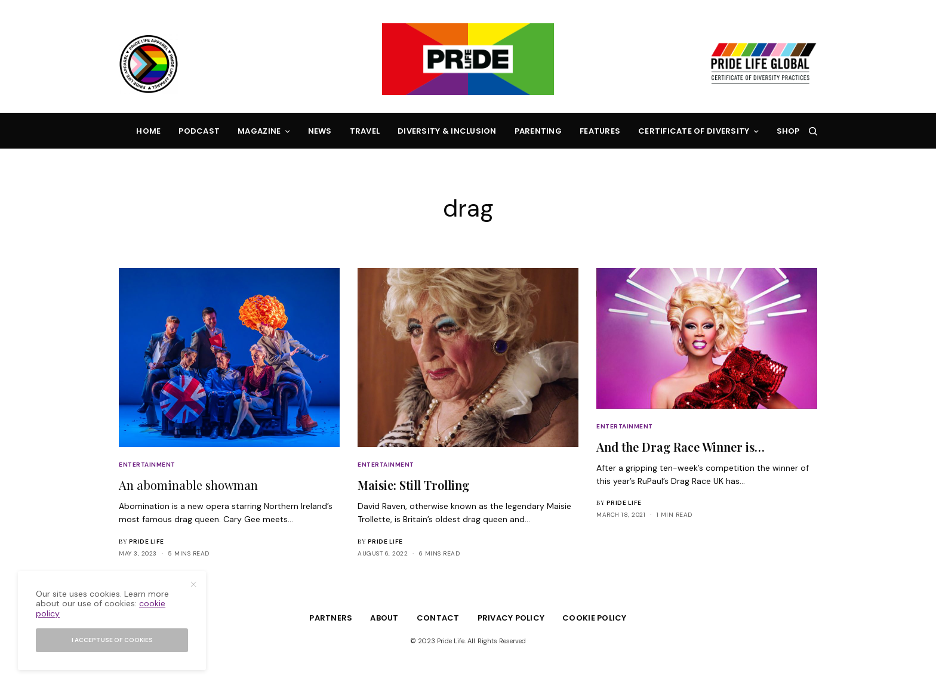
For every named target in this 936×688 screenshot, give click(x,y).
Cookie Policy (594, 618)
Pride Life (146, 541)
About (384, 618)
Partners (330, 618)
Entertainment (147, 464)
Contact (438, 618)
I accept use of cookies (112, 640)
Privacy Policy (511, 618)
